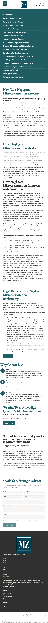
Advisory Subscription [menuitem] (10, 73)
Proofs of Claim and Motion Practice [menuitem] (15, 32)
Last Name (27, 491)
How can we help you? (7, 505)
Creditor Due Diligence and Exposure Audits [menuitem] (17, 67)
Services (5, 565)
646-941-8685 (40, 5)
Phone (4, 496)
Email (26, 496)
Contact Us (9, 423)
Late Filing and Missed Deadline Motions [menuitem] (16, 60)
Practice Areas (6, 562)
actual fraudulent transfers (21, 259)
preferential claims (8, 259)
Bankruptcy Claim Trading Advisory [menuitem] (15, 49)
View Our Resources (12, 428)
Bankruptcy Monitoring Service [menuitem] (13, 77)
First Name (5, 491)
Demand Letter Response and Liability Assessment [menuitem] (19, 63)
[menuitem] (24, 560)
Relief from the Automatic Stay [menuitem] (13, 36)
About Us (8, 356)
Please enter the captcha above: (9, 516)
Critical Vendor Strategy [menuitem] (11, 29)
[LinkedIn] (5, 606)
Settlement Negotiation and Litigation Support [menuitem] (18, 46)
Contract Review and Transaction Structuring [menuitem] (18, 56)
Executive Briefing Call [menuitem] (10, 70)
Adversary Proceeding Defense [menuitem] (13, 22)
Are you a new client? (7, 501)
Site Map (5, 574)
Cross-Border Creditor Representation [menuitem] (15, 53)
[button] (5, 3)
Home (4, 560)
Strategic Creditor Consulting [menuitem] (12, 18)
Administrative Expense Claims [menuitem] (13, 25)
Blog (4, 569)
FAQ (4, 567)
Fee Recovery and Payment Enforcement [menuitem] (16, 42)
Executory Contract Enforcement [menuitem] (14, 39)
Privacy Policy (6, 576)
